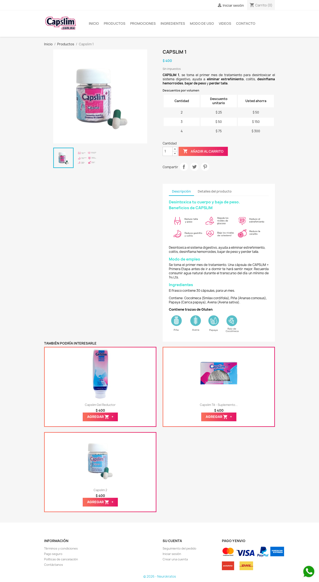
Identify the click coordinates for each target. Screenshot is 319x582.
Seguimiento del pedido (179, 548)
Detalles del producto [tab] (215, 191)
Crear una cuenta (175, 559)
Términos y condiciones (61, 548)
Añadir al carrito (203, 151)
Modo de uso (202, 23)
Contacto (245, 23)
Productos (114, 23)
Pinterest (205, 167)
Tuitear (194, 167)
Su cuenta (172, 541)
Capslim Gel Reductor (100, 405)
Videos (225, 23)
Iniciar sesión (172, 554)
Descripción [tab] (181, 191)
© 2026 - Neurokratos (159, 576)
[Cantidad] (168, 151)
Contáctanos (53, 565)
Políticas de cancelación (61, 559)
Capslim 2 (100, 490)
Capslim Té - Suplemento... (219, 405)
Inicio (94, 23)
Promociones (143, 23)
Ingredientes (173, 23)
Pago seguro (53, 554)
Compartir (184, 167)
